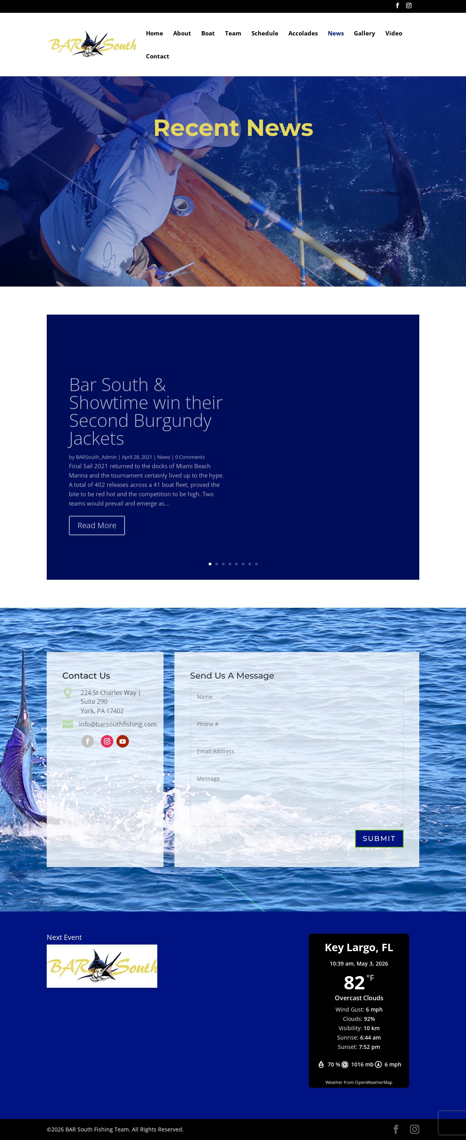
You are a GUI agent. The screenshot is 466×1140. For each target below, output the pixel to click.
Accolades (303, 33)
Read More (96, 541)
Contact (157, 56)
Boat (208, 33)
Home (154, 33)
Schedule (264, 33)
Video (393, 33)
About (182, 33)
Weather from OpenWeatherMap (358, 1082)
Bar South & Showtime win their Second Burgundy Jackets (146, 426)
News (336, 33)
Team (233, 33)
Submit (379, 839)
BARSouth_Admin (96, 472)
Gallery (364, 33)
